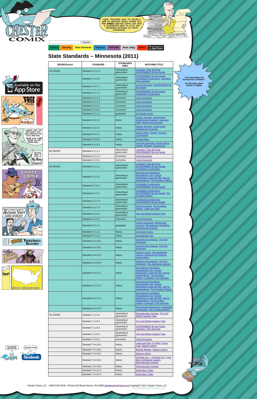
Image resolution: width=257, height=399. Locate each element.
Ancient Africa (142, 133)
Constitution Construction (148, 78)
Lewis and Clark (152, 208)
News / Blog (129, 47)
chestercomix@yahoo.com (117, 385)
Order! (142, 47)
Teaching (66, 47)
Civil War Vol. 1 (143, 357)
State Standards (83, 47)
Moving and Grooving (152, 122)
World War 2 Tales (144, 370)
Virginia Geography (145, 223)
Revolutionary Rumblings (148, 173)
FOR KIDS (114, 47)
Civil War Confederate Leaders (153, 358)
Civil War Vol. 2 (159, 357)
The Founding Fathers (161, 180)
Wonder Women (143, 349)
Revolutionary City (144, 175)
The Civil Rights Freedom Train (150, 214)
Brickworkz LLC (157, 388)
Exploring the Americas (147, 120)
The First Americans (145, 143)
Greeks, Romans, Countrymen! (150, 117)
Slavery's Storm (143, 252)
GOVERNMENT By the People (150, 72)
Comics (54, 47)
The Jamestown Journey (158, 264)
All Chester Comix (144, 113)
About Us (100, 47)
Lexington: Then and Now (148, 70)
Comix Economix (144, 85)
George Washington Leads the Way (149, 176)
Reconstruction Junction (147, 313)
